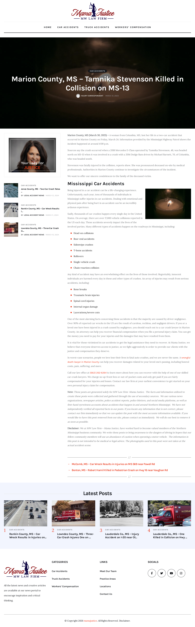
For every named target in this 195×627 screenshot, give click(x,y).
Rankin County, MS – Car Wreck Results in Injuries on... (27, 535)
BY (32, 195)
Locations (105, 586)
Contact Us (106, 593)
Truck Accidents (96, 27)
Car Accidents (68, 27)
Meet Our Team (108, 571)
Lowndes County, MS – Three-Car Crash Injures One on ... (75, 535)
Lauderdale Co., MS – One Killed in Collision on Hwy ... (170, 535)
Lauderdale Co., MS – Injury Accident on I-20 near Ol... (122, 535)
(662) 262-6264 (98, 372)
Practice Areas (108, 578)
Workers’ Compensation (133, 27)
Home (48, 27)
